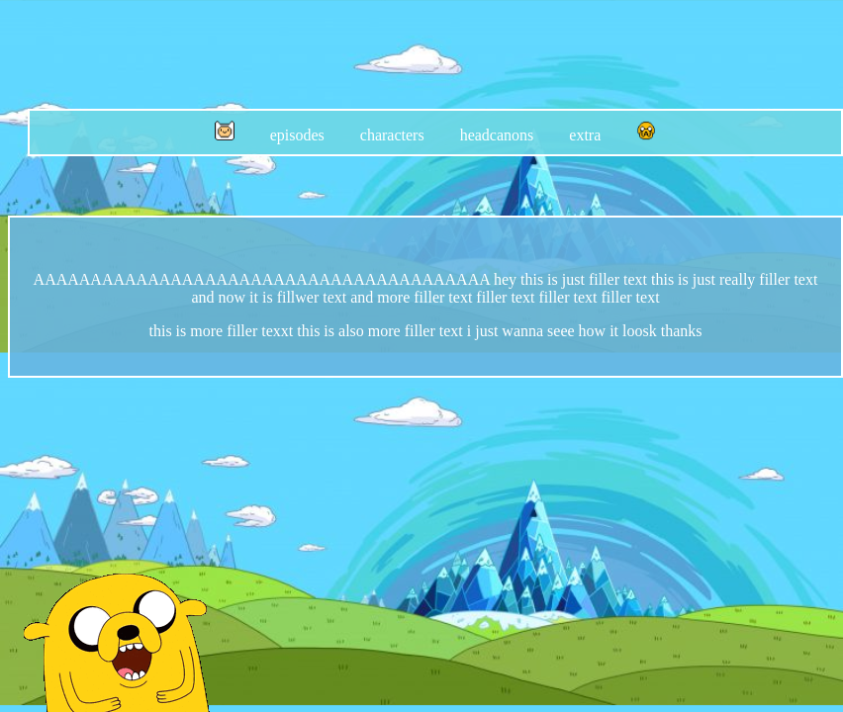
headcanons (497, 135)
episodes (297, 135)
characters (392, 135)
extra (585, 135)
